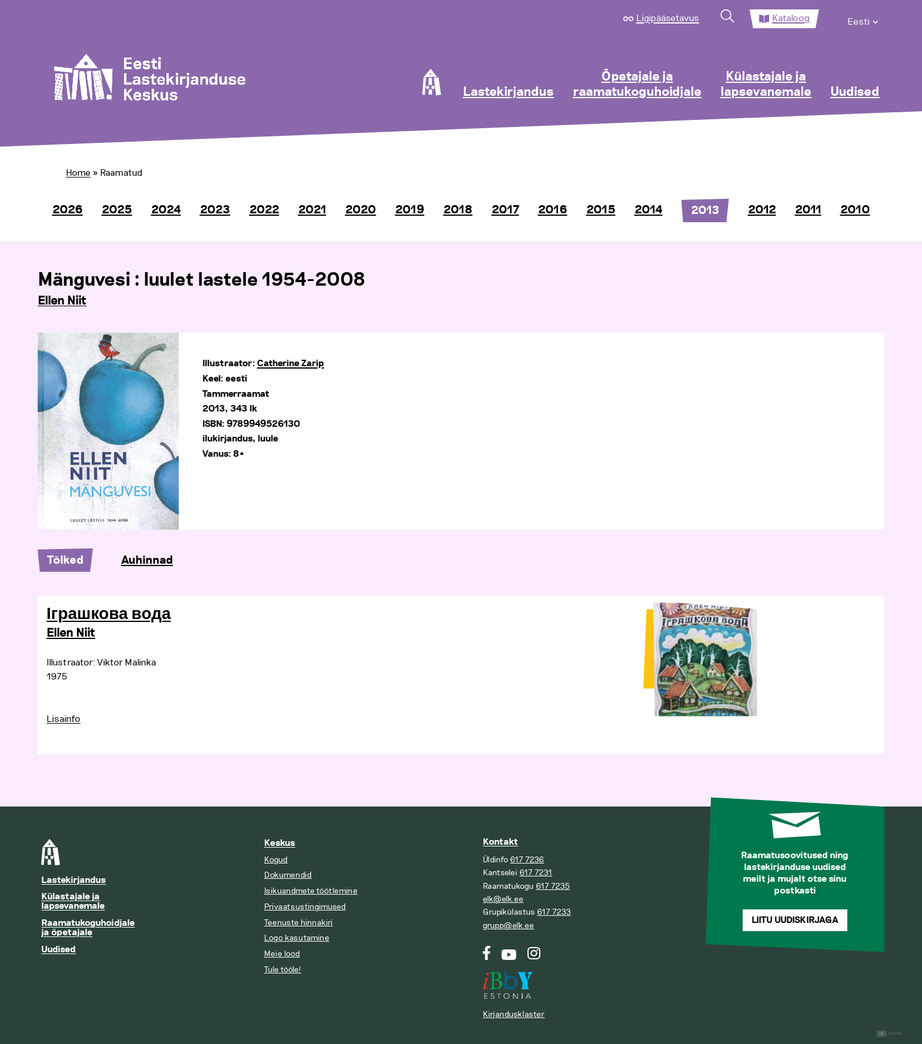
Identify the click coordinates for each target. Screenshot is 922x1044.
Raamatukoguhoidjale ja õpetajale (88, 928)
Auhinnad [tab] (147, 560)
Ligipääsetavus (667, 18)
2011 (808, 210)
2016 (552, 210)
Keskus (279, 843)
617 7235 (553, 886)
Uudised (855, 92)
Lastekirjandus (508, 92)
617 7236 (527, 860)
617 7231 (535, 873)
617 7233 (554, 912)
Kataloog (791, 18)
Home (78, 173)
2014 (648, 210)
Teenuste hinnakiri (298, 923)
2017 (505, 210)
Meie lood (282, 954)
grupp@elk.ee (508, 926)
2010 (855, 210)
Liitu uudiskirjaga (795, 920)
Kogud (276, 860)
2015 (601, 210)
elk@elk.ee (503, 899)
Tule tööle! (282, 970)
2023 (215, 210)
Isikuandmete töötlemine (311, 891)
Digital (890, 1033)
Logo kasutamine (296, 938)
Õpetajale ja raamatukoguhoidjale (637, 84)
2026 (67, 210)
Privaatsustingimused (305, 907)
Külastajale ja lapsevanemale (765, 84)
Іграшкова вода (108, 614)
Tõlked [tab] (65, 560)
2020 (360, 210)
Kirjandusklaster (513, 1014)
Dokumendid (288, 875)
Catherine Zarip (290, 363)
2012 (762, 210)
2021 (312, 210)
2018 (458, 210)
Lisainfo (63, 719)
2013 (705, 210)
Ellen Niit (62, 301)
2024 (166, 210)
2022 (264, 210)
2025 (117, 210)
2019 (410, 210)
